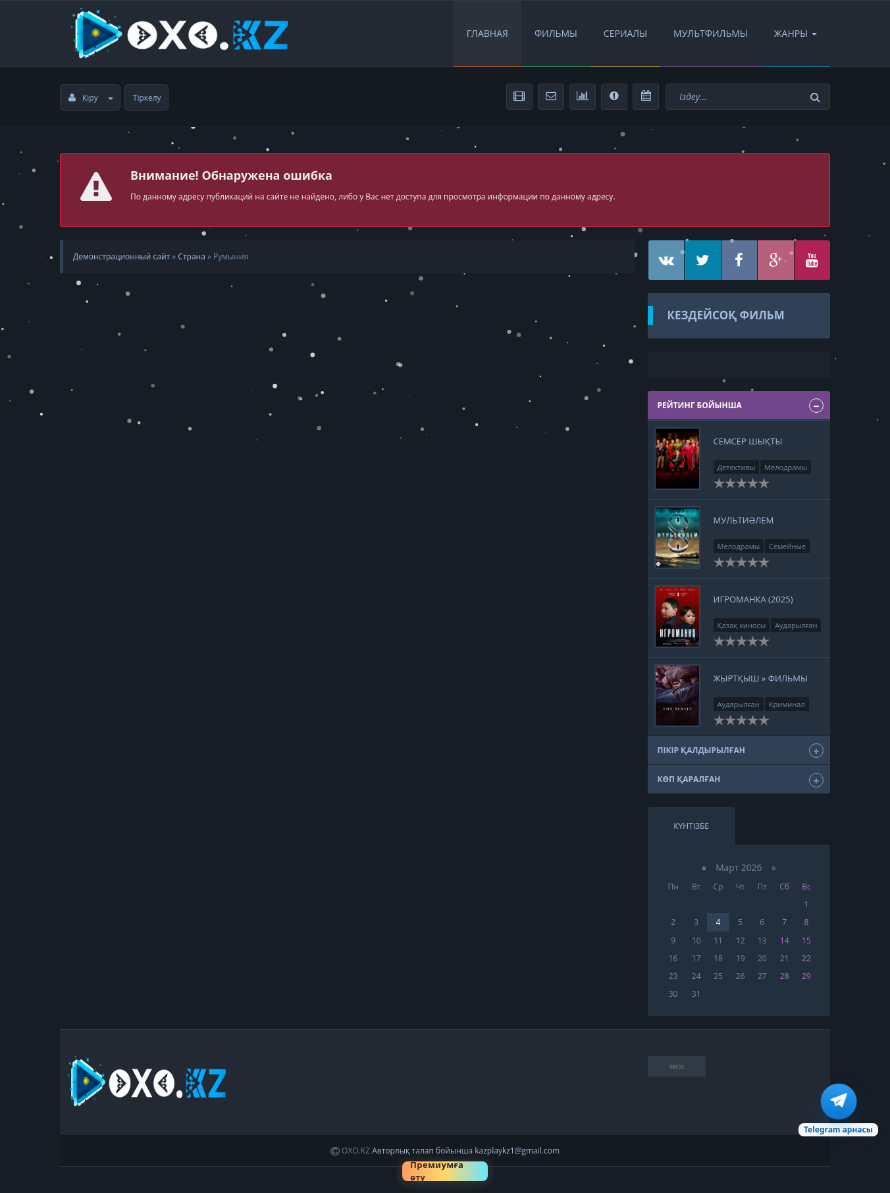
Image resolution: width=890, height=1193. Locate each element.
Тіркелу (147, 97)
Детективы (737, 467)
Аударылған (796, 625)
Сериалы (625, 33)
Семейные (787, 546)
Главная (487, 33)
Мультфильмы (710, 33)
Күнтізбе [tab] (691, 826)
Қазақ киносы (742, 625)
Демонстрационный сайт (121, 256)
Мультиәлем (744, 520)
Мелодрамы (785, 467)
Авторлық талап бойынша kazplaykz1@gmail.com (466, 1150)
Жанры (795, 33)
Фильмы (556, 33)
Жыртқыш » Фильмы (761, 678)
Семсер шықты (748, 441)
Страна (191, 256)
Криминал (787, 704)
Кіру (90, 97)
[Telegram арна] (838, 1110)
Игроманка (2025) (753, 599)
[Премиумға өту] (445, 1171)
